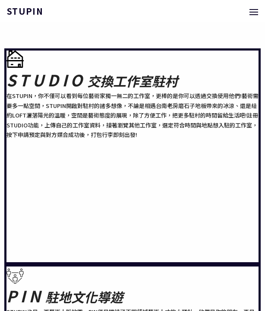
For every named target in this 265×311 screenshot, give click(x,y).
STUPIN (25, 11)
